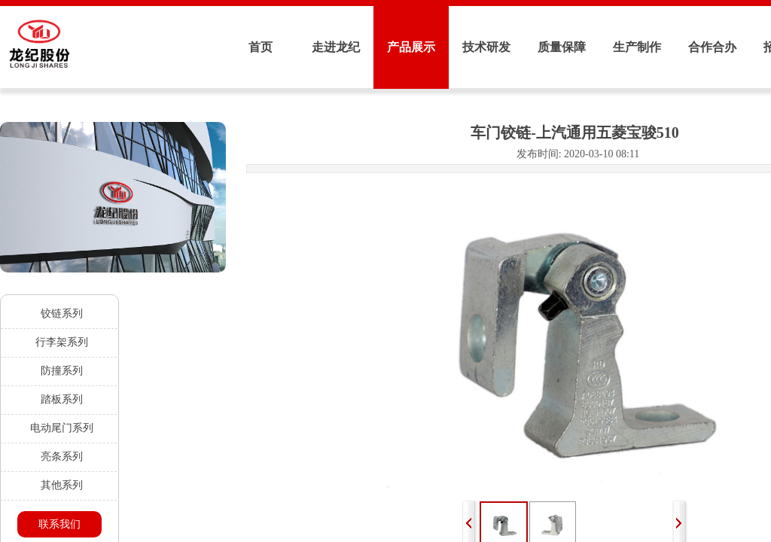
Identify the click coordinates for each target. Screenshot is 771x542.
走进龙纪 (336, 47)
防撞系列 (62, 370)
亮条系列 (62, 456)
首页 (260, 47)
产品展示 (411, 47)
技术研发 (486, 47)
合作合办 (712, 47)
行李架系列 (61, 342)
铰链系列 (62, 313)
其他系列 (62, 485)
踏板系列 (62, 399)
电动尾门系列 (61, 428)
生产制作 (637, 47)
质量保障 (562, 47)
